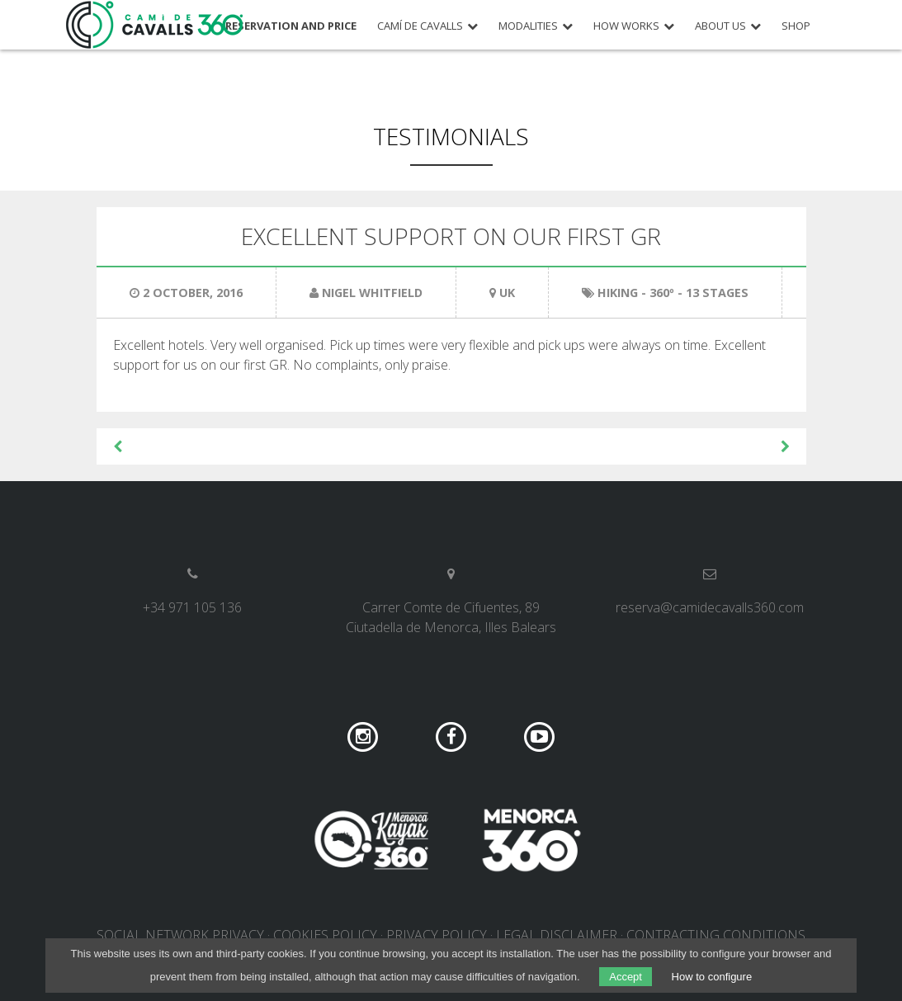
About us (720, 26)
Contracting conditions (715, 935)
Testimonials (451, 136)
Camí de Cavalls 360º (155, 25)
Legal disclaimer (556, 935)
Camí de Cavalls (420, 26)
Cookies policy (325, 935)
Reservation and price (291, 26)
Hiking (617, 292)
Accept (625, 976)
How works (626, 26)
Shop (796, 26)
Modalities (528, 26)
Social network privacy (180, 935)
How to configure (712, 976)
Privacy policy (436, 935)
